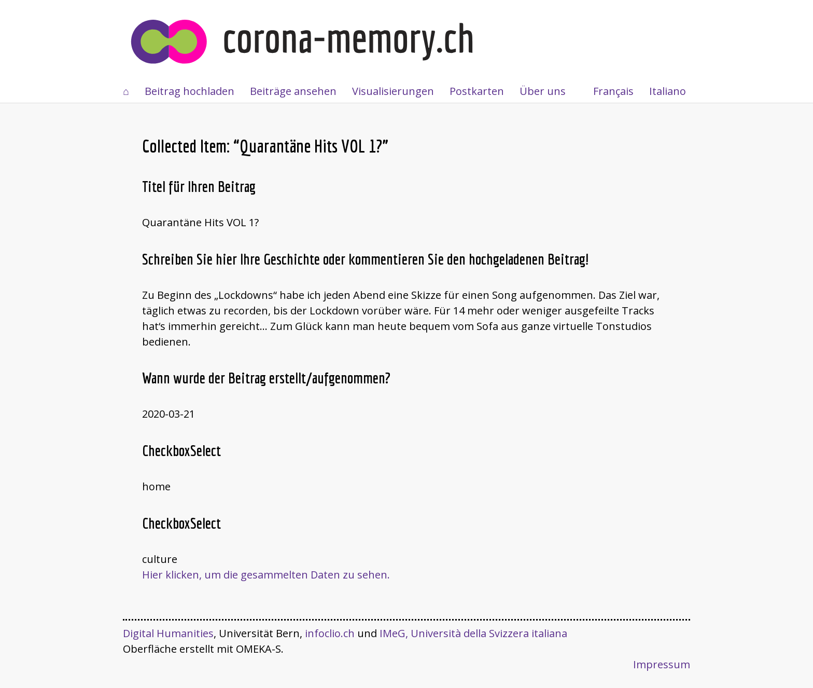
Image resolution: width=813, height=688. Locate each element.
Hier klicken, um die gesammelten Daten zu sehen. (266, 575)
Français (613, 91)
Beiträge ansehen (293, 91)
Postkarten (477, 91)
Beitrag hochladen (189, 91)
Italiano (667, 91)
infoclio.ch (330, 633)
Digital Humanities (168, 633)
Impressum (661, 664)
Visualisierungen (393, 91)
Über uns (543, 91)
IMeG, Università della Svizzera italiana (473, 633)
